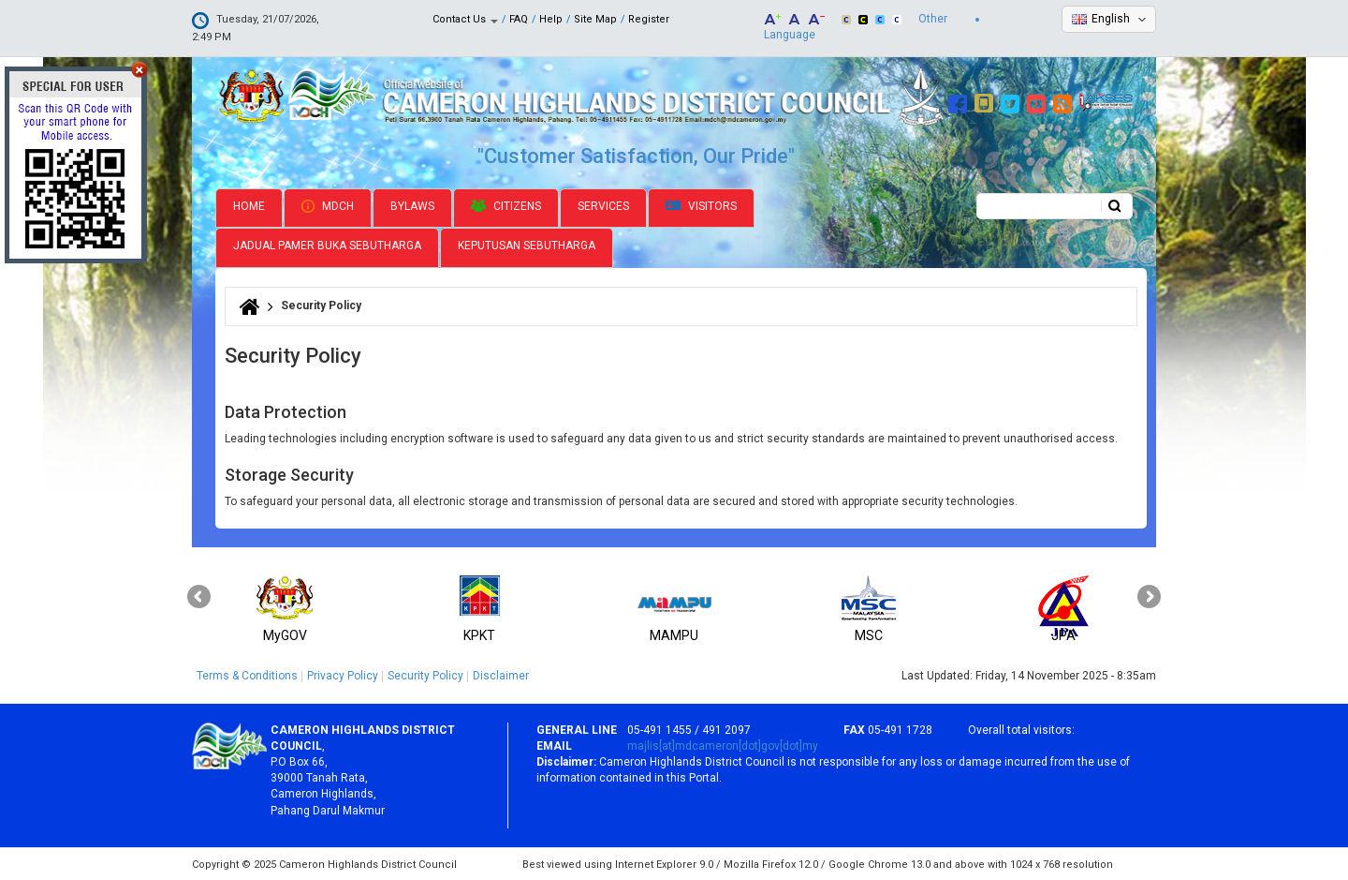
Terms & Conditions (247, 673)
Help (551, 19)
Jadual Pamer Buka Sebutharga (327, 244)
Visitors (701, 205)
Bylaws (412, 204)
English (1111, 18)
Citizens (506, 204)
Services (603, 204)
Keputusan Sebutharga (526, 244)
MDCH (327, 204)
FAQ (518, 19)
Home (249, 204)
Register (648, 19)
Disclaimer (501, 673)
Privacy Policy (342, 673)
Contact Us (465, 19)
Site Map (595, 19)
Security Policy (425, 673)
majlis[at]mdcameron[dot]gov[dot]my (722, 744)
